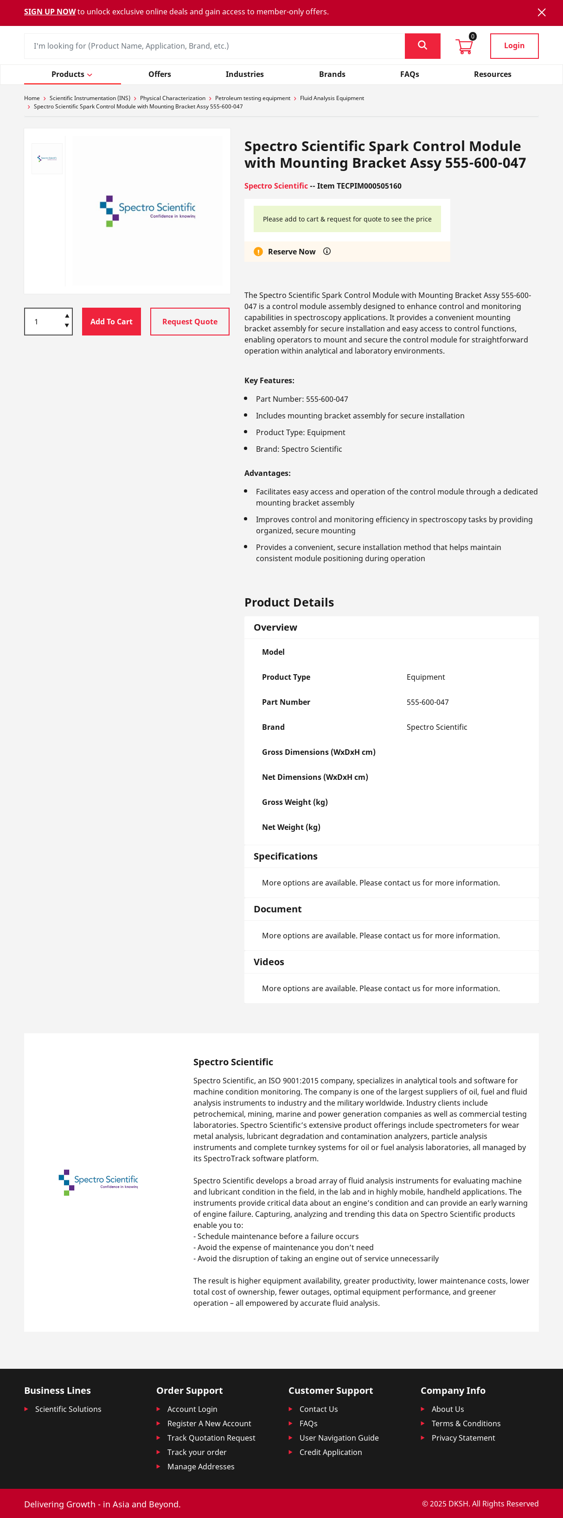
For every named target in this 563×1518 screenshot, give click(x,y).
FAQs (309, 1423)
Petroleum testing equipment (252, 98)
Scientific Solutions (68, 1409)
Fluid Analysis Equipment (332, 98)
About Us (448, 1409)
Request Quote (190, 321)
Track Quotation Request (211, 1438)
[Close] (541, 12)
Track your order (197, 1452)
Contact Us (319, 1409)
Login (514, 45)
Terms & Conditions (466, 1423)
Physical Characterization (172, 98)
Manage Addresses (201, 1466)
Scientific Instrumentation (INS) (90, 98)
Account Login (192, 1409)
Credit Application (331, 1452)
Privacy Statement (463, 1438)
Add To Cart (111, 321)
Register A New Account (209, 1423)
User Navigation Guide (339, 1438)
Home (32, 98)
